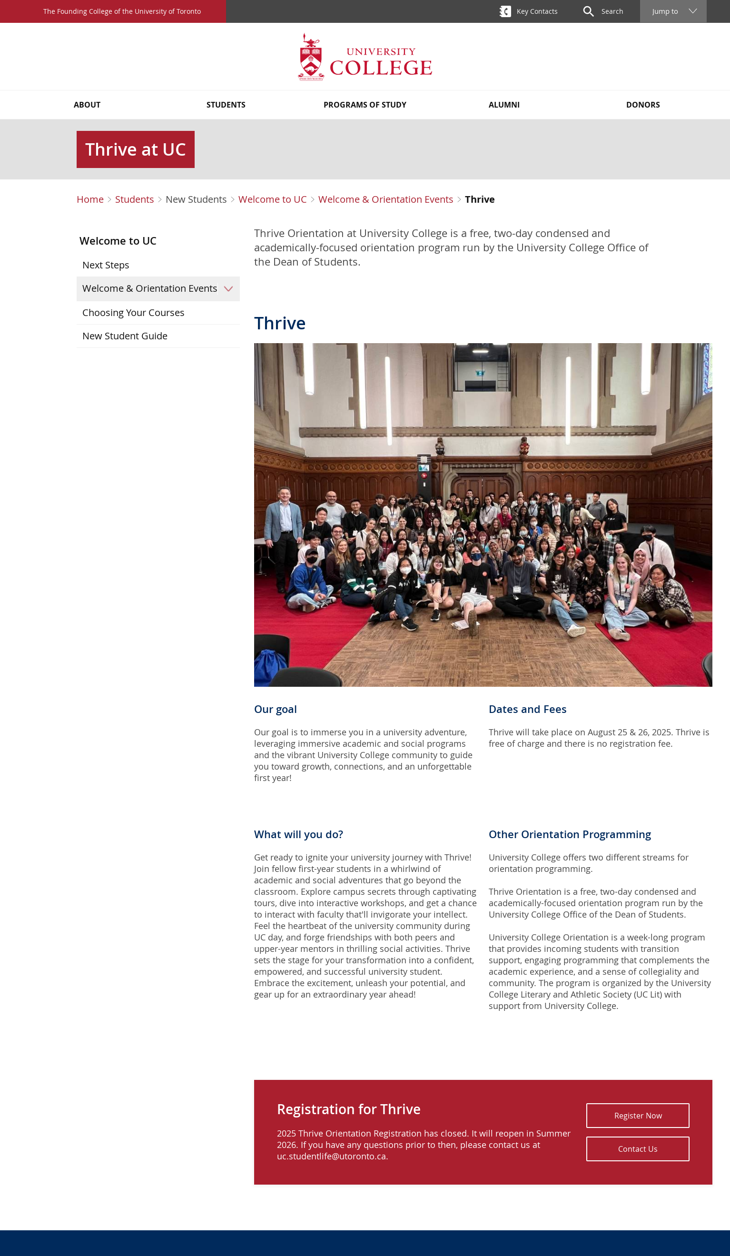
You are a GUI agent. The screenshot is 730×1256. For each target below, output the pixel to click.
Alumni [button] (504, 104)
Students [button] (226, 104)
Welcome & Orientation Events (386, 199)
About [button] (87, 104)
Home (90, 199)
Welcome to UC (272, 199)
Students (134, 199)
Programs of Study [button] (365, 104)
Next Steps (105, 264)
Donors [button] (643, 104)
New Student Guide (125, 335)
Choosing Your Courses (133, 312)
